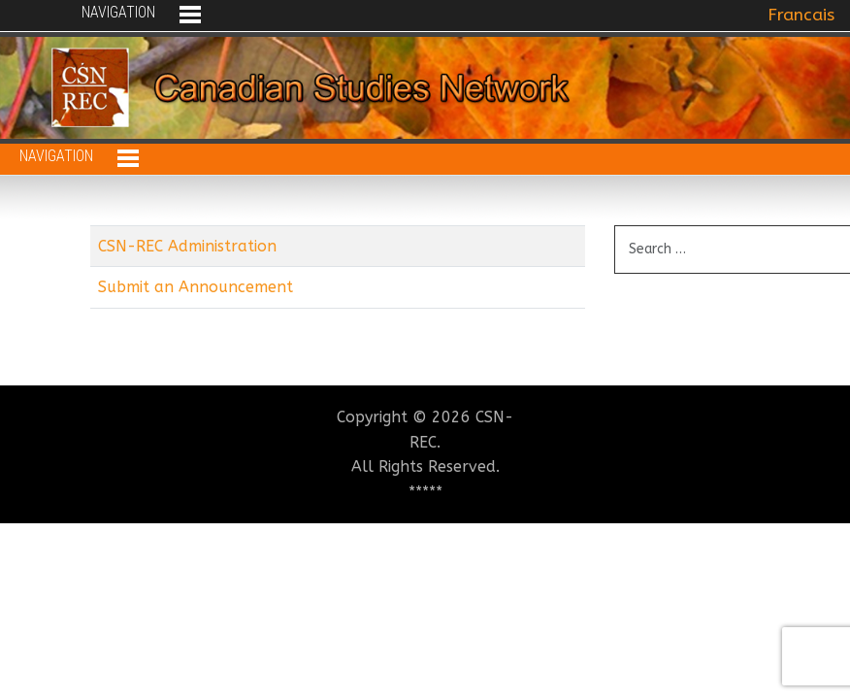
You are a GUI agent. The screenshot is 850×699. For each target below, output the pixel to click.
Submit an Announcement (195, 287)
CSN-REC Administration (187, 246)
